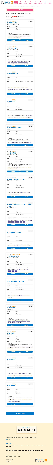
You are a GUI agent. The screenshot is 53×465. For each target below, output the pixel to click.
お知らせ (31, 437)
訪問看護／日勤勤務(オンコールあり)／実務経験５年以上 (19, 205)
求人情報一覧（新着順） (21, 5)
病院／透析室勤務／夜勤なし (14, 127)
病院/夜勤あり (11, 101)
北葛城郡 (7, 446)
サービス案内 (8, 437)
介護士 (7, 450)
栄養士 (42, 451)
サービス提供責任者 (17, 453)
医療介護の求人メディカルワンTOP (11, 5)
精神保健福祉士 (30, 453)
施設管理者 (12, 453)
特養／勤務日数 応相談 (13, 256)
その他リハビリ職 (23, 453)
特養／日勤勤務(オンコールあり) (15, 281)
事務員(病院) (22, 451)
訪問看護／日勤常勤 (12, 73)
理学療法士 (15, 450)
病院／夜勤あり (11, 308)
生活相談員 (11, 451)
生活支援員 (32, 450)
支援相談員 (7, 451)
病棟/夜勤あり (11, 359)
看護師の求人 (38, 5)
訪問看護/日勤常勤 (12, 23)
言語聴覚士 (23, 450)
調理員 (45, 451)
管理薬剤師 (29, 450)
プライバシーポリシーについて (10, 459)
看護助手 (10, 450)
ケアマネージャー (37, 450)
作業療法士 (19, 450)
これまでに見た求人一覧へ (20, 413)
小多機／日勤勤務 (11, 153)
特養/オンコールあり (12, 48)
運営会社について (35, 437)
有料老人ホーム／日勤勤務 (14, 232)
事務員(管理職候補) (27, 451)
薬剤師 (26, 450)
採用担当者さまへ (16, 437)
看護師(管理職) (32, 451)
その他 (27, 453)
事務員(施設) (18, 451)
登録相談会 (11, 437)
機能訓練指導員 (8, 453)
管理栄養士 (39, 451)
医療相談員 (41, 450)
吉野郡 (10, 446)
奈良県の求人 (28, 5)
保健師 (36, 451)
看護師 (12, 450)
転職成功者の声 (27, 437)
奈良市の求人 (33, 5)
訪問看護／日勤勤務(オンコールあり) (16, 179)
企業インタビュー (21, 437)
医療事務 (14, 451)
